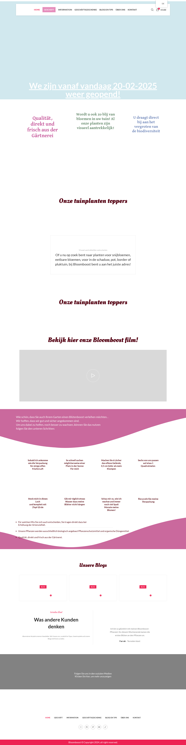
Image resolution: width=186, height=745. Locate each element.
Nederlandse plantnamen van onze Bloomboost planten (107, 591)
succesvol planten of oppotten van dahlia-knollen (152, 591)
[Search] (152, 9)
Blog (43, 587)
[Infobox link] (93, 254)
